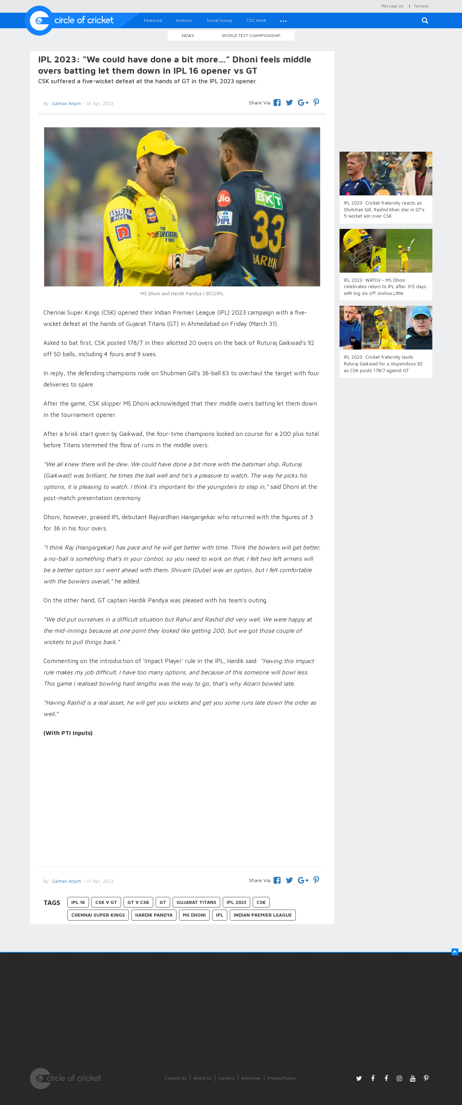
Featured (153, 20)
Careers (226, 1078)
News (188, 35)
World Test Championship (251, 35)
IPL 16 (78, 902)
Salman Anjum (65, 103)
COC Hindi (256, 20)
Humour (184, 20)
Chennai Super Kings (98, 915)
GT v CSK (138, 902)
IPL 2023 (236, 902)
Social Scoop (219, 20)
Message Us (392, 6)
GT (163, 902)
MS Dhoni (194, 915)
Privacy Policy (281, 1078)
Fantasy (421, 6)
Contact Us (175, 1078)
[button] (283, 20)
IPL (219, 915)
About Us (202, 1078)
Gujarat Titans (196, 902)
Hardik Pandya (154, 915)
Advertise (250, 1078)
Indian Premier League (263, 915)
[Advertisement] (182, 802)
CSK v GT (106, 902)
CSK (261, 902)
